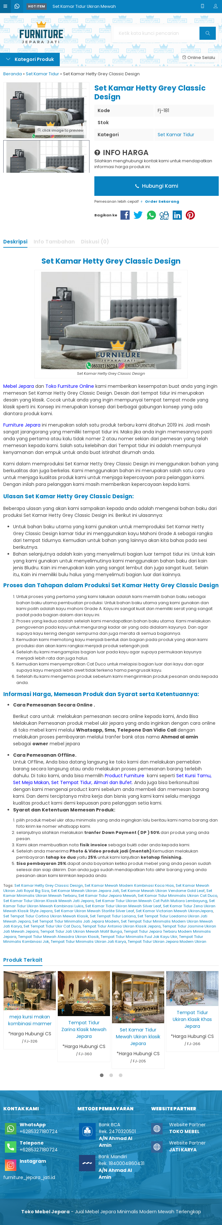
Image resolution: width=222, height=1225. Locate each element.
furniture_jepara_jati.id (29, 1177)
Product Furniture (125, 775)
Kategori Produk (30, 59)
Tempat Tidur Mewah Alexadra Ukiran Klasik (58, 936)
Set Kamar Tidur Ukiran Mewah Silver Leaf (123, 906)
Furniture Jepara (21, 425)
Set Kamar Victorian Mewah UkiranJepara (174, 910)
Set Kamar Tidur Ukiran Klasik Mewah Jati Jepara (48, 900)
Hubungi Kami (156, 185)
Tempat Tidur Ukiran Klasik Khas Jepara (192, 1019)
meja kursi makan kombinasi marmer (30, 1020)
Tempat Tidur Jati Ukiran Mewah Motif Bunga (81, 931)
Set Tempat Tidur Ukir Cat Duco (52, 926)
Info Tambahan (54, 241)
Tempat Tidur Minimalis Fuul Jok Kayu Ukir (139, 936)
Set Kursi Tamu (193, 775)
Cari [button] (208, 35)
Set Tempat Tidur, (71, 782)
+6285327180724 (39, 1131)
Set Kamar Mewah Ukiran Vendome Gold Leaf (163, 890)
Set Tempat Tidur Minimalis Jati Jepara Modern (75, 921)
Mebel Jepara (18, 386)
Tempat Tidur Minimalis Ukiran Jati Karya (88, 941)
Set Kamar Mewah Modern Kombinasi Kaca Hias (129, 885)
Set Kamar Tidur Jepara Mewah (107, 895)
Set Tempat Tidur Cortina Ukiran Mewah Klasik (45, 916)
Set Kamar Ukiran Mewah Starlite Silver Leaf (94, 910)
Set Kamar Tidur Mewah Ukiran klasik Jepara (138, 1037)
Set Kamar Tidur (176, 134)
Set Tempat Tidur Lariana (113, 916)
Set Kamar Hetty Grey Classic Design (48, 885)
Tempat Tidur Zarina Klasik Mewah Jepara (83, 1029)
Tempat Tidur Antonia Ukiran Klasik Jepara (121, 926)
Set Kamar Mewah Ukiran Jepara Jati (85, 890)
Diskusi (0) (95, 241)
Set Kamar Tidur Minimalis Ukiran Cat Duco (177, 895)
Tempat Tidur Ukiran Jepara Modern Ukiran (167, 941)
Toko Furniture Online (69, 386)
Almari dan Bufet (113, 782)
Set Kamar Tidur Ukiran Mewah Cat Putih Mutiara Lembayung (151, 900)
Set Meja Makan (31, 782)
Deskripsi (15, 241)
